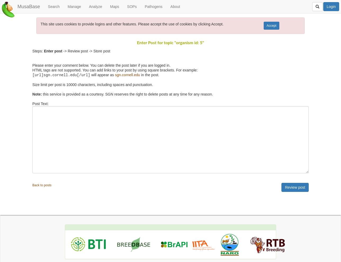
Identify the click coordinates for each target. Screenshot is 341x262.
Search (54, 6)
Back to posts (41, 185)
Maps (114, 6)
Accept (271, 26)
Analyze (95, 6)
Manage (74, 6)
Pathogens (154, 6)
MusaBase (28, 6)
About (175, 6)
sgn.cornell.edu (127, 75)
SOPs (132, 6)
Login (331, 6)
